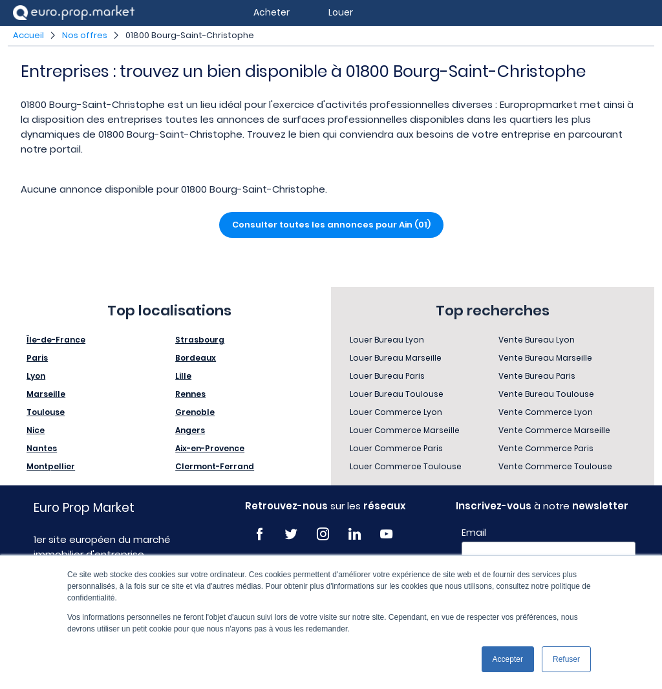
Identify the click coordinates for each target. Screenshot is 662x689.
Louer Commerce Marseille (405, 430)
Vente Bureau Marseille (545, 357)
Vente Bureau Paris (536, 375)
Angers (190, 430)
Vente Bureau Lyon (536, 339)
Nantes (42, 448)
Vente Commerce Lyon (545, 412)
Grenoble (195, 412)
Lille (183, 375)
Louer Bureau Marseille (396, 357)
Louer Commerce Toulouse (406, 466)
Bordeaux (195, 357)
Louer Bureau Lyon (387, 339)
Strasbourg (199, 339)
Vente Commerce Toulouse (555, 466)
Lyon (36, 375)
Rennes (190, 393)
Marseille (46, 393)
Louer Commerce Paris (396, 448)
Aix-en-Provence (209, 448)
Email (474, 532)
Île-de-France (56, 339)
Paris (37, 357)
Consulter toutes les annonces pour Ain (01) (331, 224)
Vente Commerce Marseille (554, 430)
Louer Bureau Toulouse (396, 393)
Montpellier (51, 466)
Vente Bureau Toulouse (546, 393)
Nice (36, 430)
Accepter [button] (508, 659)
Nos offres (84, 35)
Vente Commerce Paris (545, 448)
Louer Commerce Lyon (396, 412)
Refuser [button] (566, 659)
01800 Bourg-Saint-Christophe (189, 35)
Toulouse (46, 412)
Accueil (28, 35)
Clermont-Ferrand (214, 466)
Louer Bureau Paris (387, 375)
